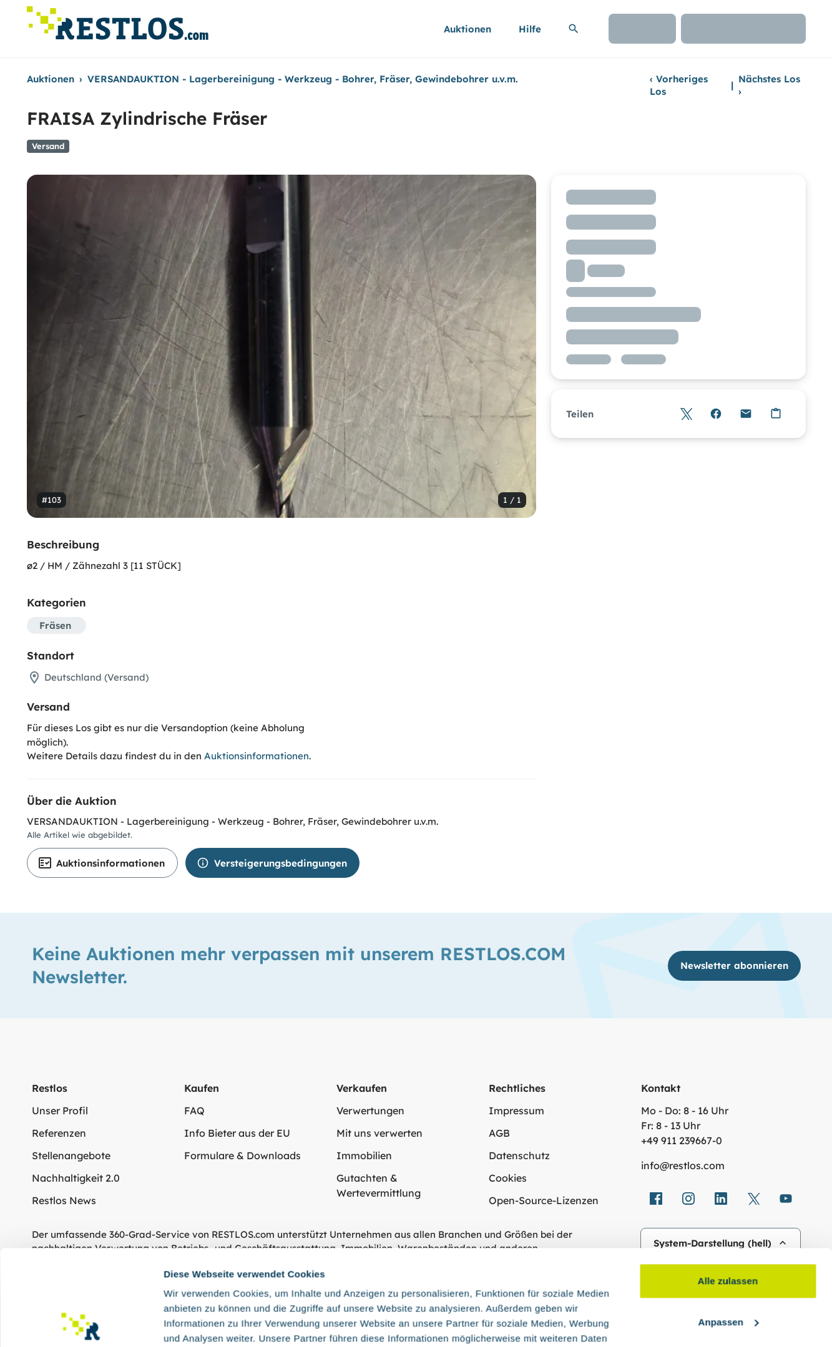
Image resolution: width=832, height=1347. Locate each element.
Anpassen (728, 1226)
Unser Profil (60, 1110)
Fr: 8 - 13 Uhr (670, 1125)
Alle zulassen (728, 1185)
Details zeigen (195, 1322)
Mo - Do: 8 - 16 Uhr (684, 1110)
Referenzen (59, 1133)
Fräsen (55, 625)
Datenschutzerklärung (252, 1288)
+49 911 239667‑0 (681, 1140)
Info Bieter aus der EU (237, 1133)
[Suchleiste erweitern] (574, 29)
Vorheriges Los (679, 85)
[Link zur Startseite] (117, 19)
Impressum (516, 1110)
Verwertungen (370, 1110)
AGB (499, 1133)
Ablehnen (727, 1267)
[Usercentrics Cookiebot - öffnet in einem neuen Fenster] (80, 1322)
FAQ (194, 1110)
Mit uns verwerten (379, 1133)
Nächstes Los (769, 85)
